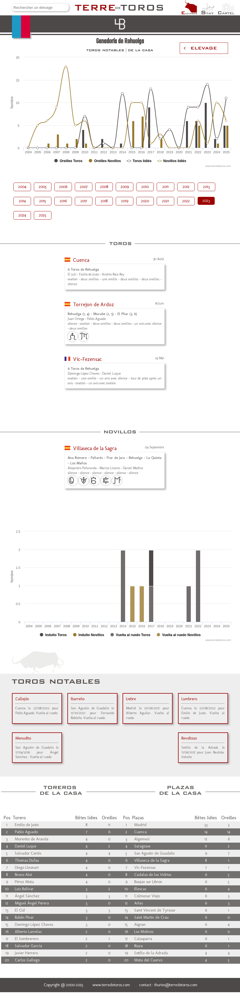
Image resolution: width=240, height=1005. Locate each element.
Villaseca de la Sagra (95, 448)
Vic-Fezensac (87, 359)
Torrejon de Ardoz (93, 304)
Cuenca (81, 260)
